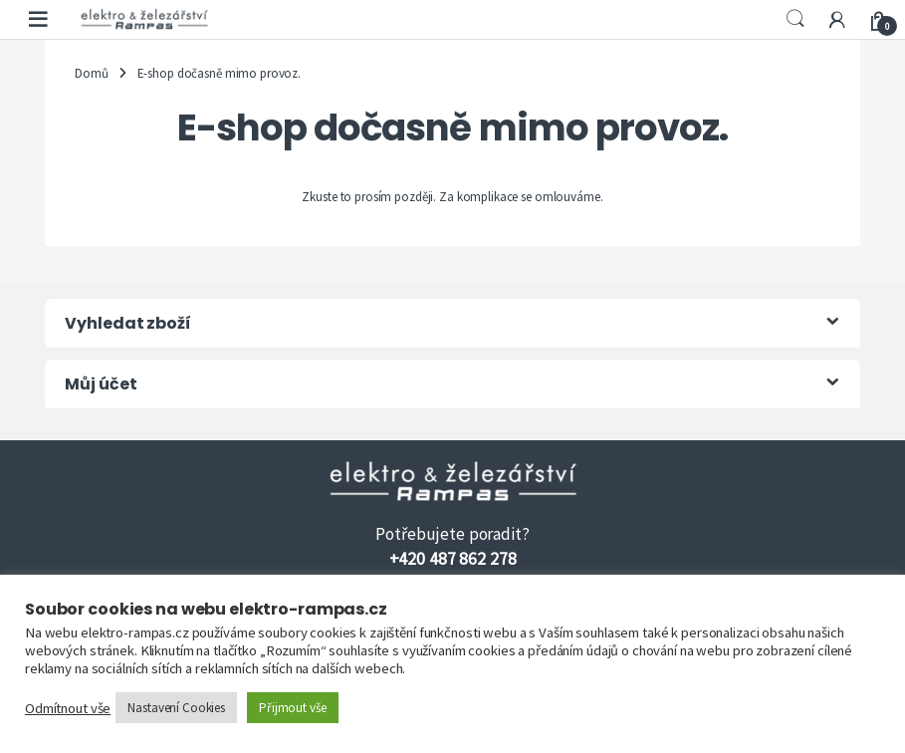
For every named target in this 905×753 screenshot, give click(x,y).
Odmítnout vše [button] (68, 708)
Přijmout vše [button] (292, 707)
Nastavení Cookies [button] (176, 707)
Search (795, 19)
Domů (91, 73)
